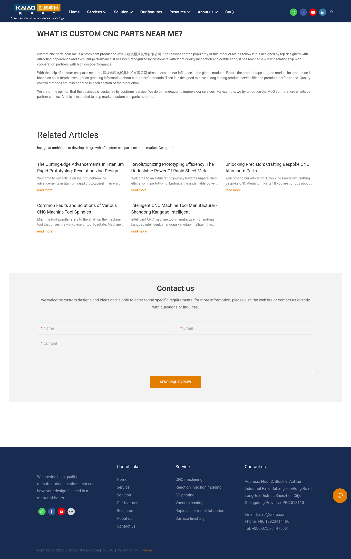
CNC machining (189, 479)
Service (123, 487)
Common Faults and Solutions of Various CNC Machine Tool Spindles (77, 208)
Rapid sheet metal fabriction (200, 510)
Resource (125, 510)
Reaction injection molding (199, 487)
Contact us (126, 526)
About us (124, 518)
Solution (124, 495)
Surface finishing (190, 518)
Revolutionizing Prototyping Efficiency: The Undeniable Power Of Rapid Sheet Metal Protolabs (172, 168)
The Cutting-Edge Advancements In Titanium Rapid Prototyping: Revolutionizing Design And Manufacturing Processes (80, 168)
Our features (127, 503)
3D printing (185, 495)
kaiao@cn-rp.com (271, 514)
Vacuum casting (190, 503)
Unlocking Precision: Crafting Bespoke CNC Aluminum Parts (267, 167)
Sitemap (145, 550)
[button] (233, 12)
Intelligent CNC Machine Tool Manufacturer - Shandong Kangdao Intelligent (174, 208)
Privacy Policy (127, 550)
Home (122, 479)
